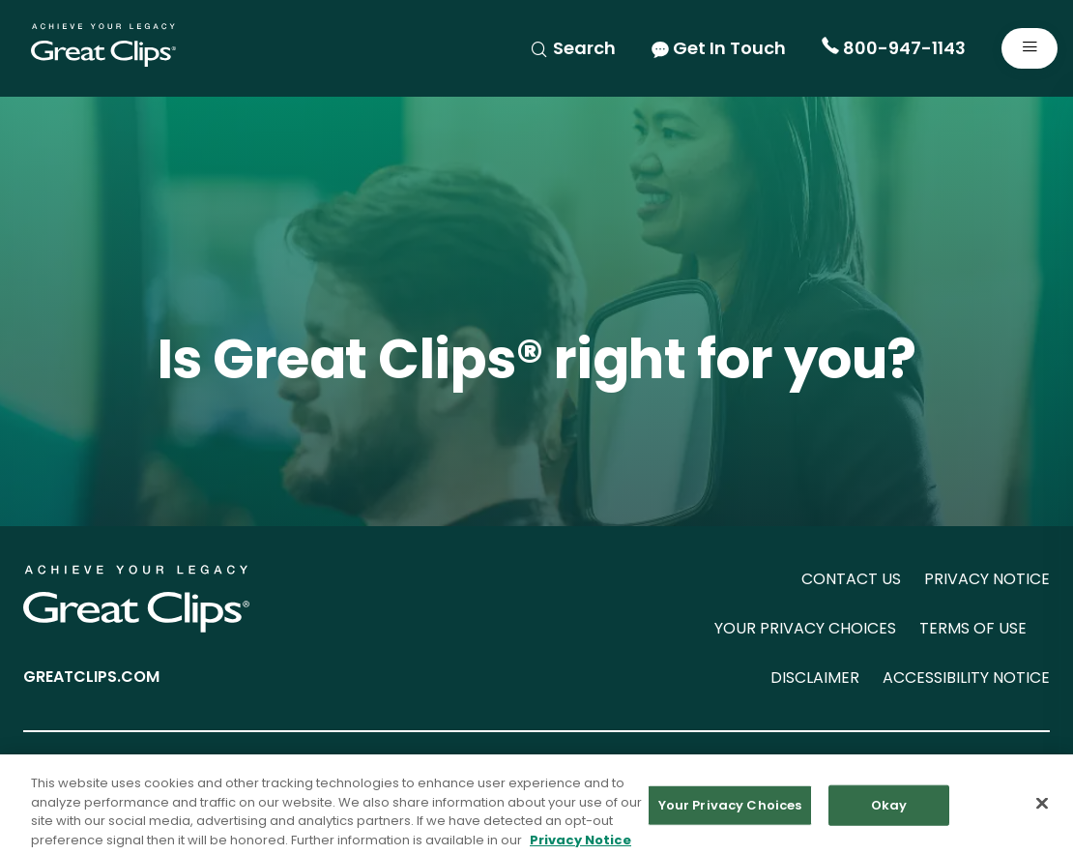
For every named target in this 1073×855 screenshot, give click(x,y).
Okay (889, 812)
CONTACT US (851, 579)
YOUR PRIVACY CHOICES (805, 628)
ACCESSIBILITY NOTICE (966, 677)
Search (573, 48)
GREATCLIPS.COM (91, 676)
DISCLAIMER (814, 677)
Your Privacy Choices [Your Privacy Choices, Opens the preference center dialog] (730, 812)
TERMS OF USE (973, 628)
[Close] (1042, 810)
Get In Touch (719, 48)
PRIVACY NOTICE (987, 579)
